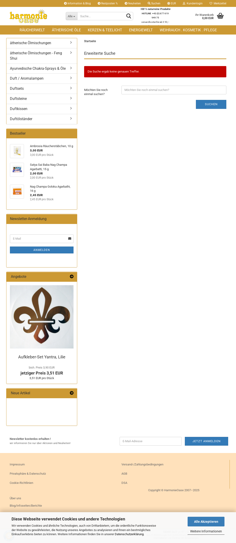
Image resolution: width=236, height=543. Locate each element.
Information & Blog (77, 3)
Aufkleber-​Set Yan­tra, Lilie (41, 356)
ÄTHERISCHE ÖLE (66, 30)
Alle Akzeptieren (206, 521)
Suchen (154, 3)
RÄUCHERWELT (32, 30)
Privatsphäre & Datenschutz (28, 473)
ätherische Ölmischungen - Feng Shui (36, 56)
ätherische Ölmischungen (30, 43)
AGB (124, 473)
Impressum (17, 464)
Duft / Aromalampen (27, 78)
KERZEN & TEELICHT (105, 30)
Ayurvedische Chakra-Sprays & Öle (38, 68)
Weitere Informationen (206, 531)
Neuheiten (133, 3)
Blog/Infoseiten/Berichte (26, 505)
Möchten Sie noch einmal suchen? (96, 92)
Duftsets (17, 88)
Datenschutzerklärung (129, 534)
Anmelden (41, 250)
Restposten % (108, 3)
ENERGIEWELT (141, 30)
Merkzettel (217, 3)
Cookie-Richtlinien (21, 483)
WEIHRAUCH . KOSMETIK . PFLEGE (188, 30)
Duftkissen (18, 109)
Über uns (15, 498)
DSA (124, 483)
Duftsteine (18, 98)
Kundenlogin (193, 3)
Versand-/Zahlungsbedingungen (142, 464)
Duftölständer (21, 119)
